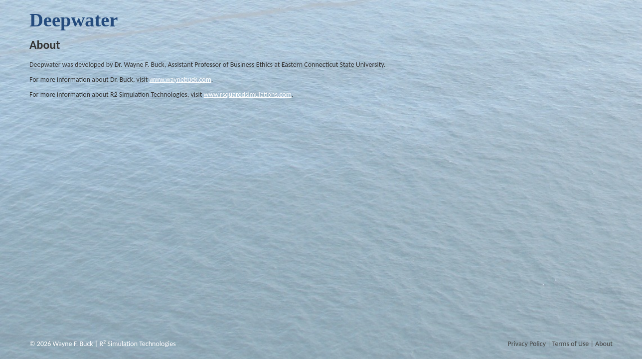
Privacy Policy (526, 344)
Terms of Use (570, 344)
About (604, 344)
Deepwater (73, 19)
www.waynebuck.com (180, 79)
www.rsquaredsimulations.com (248, 94)
